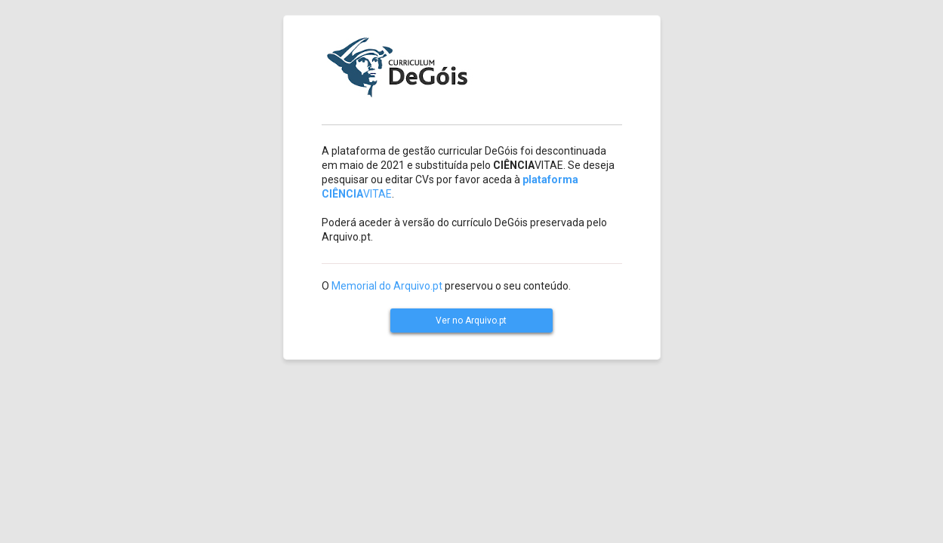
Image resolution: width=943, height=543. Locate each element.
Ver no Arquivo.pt (471, 320)
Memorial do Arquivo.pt (386, 286)
